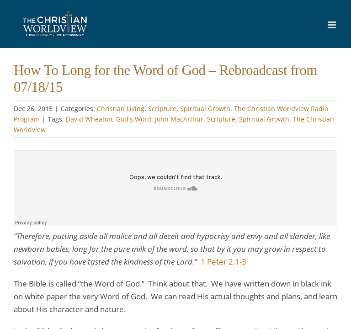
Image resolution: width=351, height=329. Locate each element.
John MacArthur (179, 119)
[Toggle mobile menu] (332, 25)
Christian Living (120, 108)
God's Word (133, 119)
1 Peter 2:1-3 (223, 261)
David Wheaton (89, 119)
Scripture (162, 108)
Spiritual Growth (205, 108)
